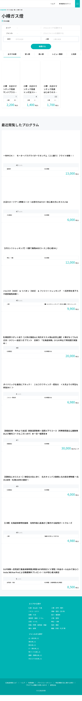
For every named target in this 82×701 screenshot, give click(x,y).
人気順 (73, 60)
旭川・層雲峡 (55, 621)
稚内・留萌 (32, 634)
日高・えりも (33, 627)
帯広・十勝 (55, 627)
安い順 (27, 60)
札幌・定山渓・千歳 (35, 614)
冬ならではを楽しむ (35, 665)
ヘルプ (22, 689)
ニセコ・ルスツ (34, 617)
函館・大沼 (32, 621)
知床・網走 (55, 631)
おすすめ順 (12, 60)
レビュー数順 (57, 60)
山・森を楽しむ (34, 644)
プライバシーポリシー (44, 689)
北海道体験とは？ (11, 689)
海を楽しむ (32, 648)
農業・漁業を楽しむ (35, 661)
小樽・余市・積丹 (57, 614)
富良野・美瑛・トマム (36, 624)
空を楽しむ (32, 651)
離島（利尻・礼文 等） (59, 634)
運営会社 (53, 691)
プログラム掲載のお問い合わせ (36, 691)
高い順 (41, 60)
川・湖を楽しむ (34, 654)
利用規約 (31, 689)
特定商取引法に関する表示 (64, 689)
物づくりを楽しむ (34, 658)
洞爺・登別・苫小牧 (58, 617)
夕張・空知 (55, 624)
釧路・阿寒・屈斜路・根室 (37, 631)
